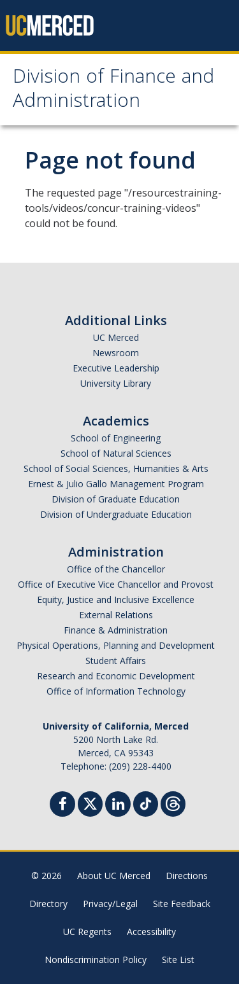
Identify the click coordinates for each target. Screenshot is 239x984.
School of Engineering (116, 438)
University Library (115, 383)
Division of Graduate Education (116, 499)
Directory (48, 903)
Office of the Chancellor (116, 569)
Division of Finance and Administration (113, 90)
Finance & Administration (116, 630)
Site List (178, 959)
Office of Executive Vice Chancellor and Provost (116, 584)
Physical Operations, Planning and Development (116, 645)
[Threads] (173, 802)
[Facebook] (62, 806)
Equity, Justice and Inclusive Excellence (115, 599)
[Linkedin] (118, 806)
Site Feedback (181, 903)
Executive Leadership (116, 368)
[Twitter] (90, 802)
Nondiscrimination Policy (96, 959)
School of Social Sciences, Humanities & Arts (116, 468)
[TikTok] (145, 802)
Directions (187, 876)
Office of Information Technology (116, 691)
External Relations (116, 615)
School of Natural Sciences (116, 453)
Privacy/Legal (110, 903)
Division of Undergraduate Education (116, 514)
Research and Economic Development (116, 676)
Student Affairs (115, 661)
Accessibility (151, 931)
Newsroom (115, 353)
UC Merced (116, 337)
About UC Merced (113, 876)
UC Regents (87, 931)
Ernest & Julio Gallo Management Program (116, 484)
